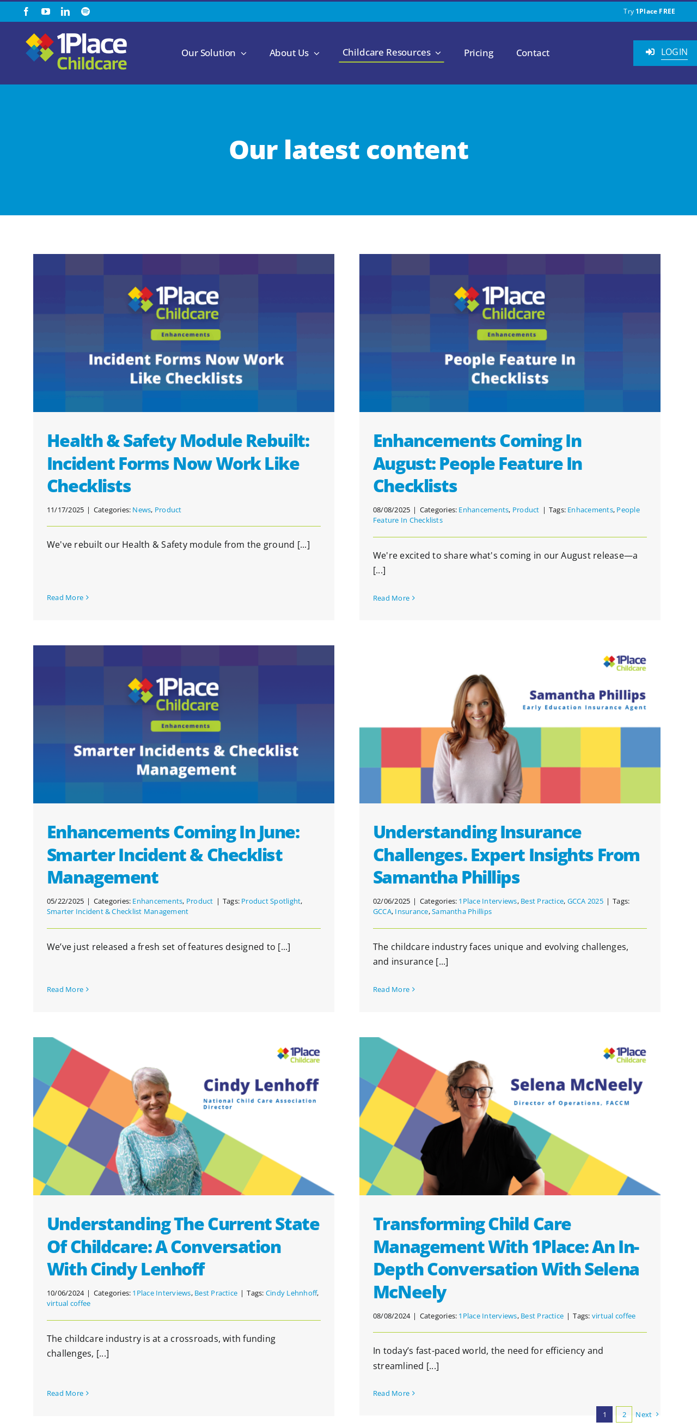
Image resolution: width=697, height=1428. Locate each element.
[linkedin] (65, 11)
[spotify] (85, 11)
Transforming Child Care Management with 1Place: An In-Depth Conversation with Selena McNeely (538, 1142)
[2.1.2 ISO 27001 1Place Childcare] (609, 1402)
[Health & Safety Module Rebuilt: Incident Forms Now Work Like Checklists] (183, 333)
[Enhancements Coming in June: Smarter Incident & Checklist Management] (311, 609)
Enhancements (452, 510)
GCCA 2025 (489, 901)
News (141, 510)
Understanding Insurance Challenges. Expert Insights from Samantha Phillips (410, 854)
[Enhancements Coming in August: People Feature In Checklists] (477, 333)
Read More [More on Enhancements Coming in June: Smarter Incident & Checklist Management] (193, 859)
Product (168, 510)
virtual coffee (132, 1188)
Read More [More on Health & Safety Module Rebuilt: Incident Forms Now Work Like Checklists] (65, 572)
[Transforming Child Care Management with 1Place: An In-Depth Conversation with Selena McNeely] (542, 1001)
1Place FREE (655, 11)
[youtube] (45, 11)
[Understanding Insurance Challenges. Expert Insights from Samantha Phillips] (414, 724)
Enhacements (558, 510)
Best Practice (446, 901)
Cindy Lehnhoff (355, 1177)
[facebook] (26, 11)
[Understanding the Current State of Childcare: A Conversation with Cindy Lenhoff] (247, 1001)
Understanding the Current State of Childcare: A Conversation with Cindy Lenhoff (247, 1130)
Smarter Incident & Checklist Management (245, 797)
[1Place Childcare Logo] (76, 34)
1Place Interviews (392, 901)
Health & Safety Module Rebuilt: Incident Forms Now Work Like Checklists (178, 462)
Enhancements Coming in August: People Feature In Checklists (445, 462)
